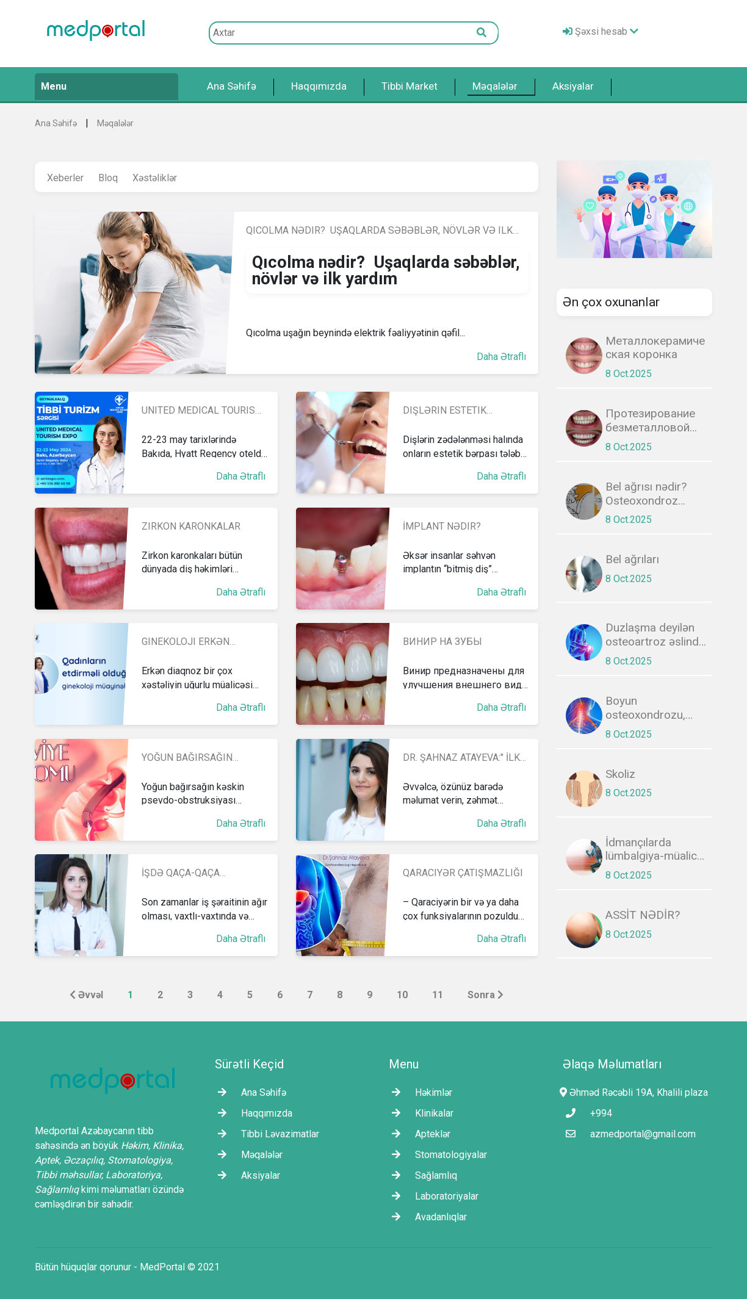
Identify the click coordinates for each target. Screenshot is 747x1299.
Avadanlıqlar (426, 1217)
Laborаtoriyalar (432, 1196)
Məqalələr (495, 86)
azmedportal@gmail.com (628, 1134)
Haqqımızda (319, 86)
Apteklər (418, 1134)
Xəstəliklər (154, 178)
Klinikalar (419, 1113)
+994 (586, 1113)
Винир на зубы (442, 641)
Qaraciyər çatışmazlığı (463, 873)
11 (437, 995)
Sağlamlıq (421, 1175)
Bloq (108, 178)
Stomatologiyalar (436, 1154)
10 (402, 995)
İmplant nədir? (442, 526)
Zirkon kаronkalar (191, 526)
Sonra (485, 995)
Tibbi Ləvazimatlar (265, 1134)
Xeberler (65, 178)
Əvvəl (86, 995)
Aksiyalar (573, 86)
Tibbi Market (409, 86)
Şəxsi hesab (600, 31)
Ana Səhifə (231, 86)
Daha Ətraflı (501, 356)
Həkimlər (419, 1092)
